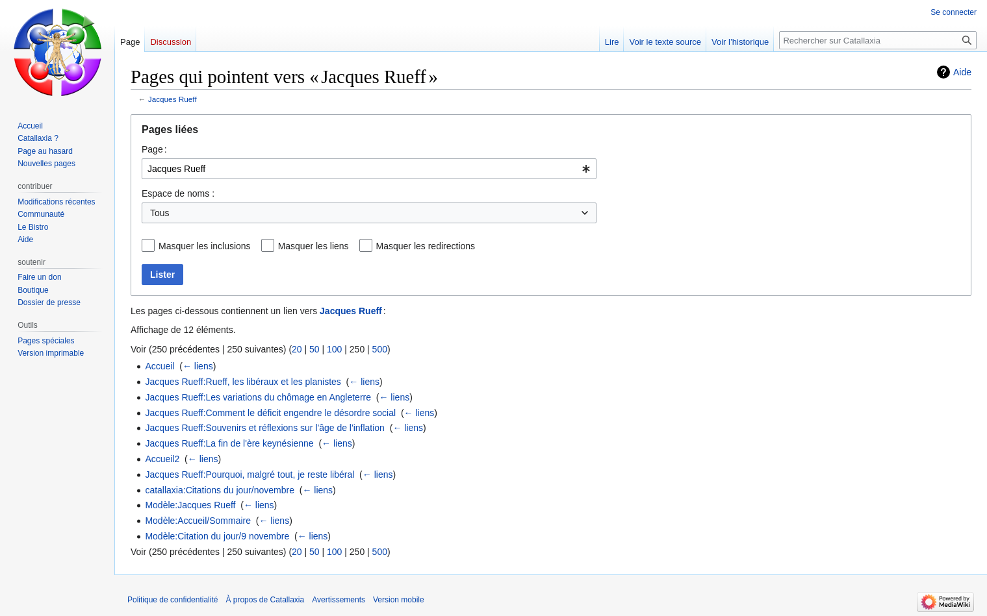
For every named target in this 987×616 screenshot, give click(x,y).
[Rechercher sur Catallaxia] (878, 40)
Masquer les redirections (426, 246)
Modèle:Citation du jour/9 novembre (217, 536)
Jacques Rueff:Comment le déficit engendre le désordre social (270, 413)
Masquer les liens (313, 246)
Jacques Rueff (172, 99)
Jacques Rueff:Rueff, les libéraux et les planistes (242, 381)
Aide (962, 72)
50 (314, 349)
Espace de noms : (178, 193)
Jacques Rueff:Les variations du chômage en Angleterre (258, 397)
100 (334, 349)
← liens (198, 366)
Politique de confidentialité (172, 599)
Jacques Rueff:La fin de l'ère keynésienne (229, 443)
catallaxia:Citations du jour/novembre (219, 490)
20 (297, 349)
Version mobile (398, 599)
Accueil (159, 366)
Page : (154, 149)
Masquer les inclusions (205, 246)
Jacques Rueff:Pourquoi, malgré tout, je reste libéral (249, 474)
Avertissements (338, 599)
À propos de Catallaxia (264, 599)
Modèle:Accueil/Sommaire (198, 520)
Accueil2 (162, 459)
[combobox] (369, 168)
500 (379, 349)
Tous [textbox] (160, 213)
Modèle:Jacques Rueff (190, 505)
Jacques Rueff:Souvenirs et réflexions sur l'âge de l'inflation (265, 428)
